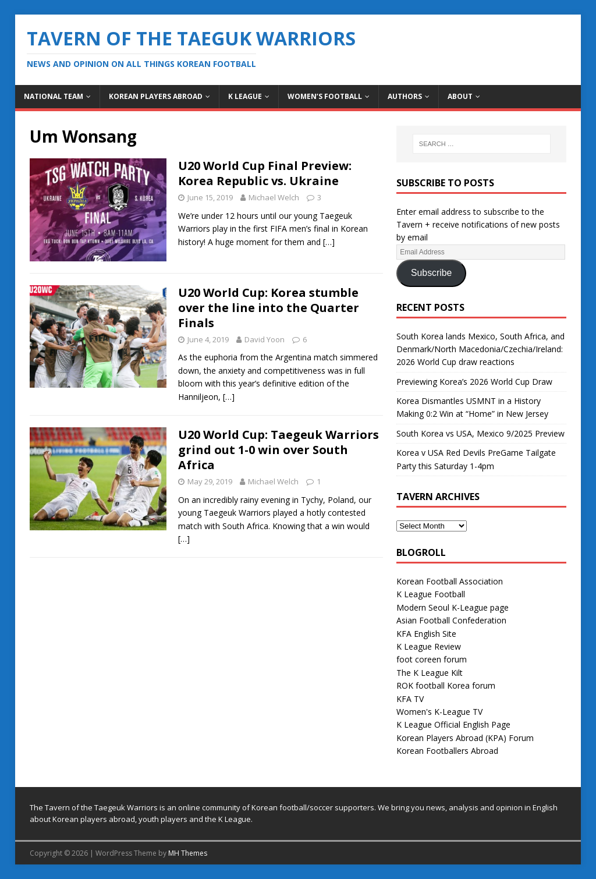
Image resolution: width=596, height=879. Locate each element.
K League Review (428, 646)
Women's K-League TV (439, 711)
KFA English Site (426, 633)
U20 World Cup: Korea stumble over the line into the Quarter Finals (268, 308)
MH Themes (187, 853)
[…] (329, 241)
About (460, 96)
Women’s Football (325, 96)
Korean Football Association (449, 581)
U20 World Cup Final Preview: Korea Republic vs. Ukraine (265, 173)
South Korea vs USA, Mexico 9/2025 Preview (480, 433)
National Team (53, 96)
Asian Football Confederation (451, 620)
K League (245, 96)
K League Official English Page (453, 724)
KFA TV (410, 698)
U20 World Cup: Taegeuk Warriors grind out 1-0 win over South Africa (278, 450)
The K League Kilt (429, 672)
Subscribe (431, 273)
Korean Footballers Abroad (447, 750)
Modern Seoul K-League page (452, 607)
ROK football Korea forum (445, 685)
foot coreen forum (431, 659)
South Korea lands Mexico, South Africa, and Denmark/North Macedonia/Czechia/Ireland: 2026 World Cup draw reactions (480, 349)
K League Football (430, 594)
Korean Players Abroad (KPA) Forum (465, 737)
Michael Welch (274, 197)
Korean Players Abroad (156, 96)
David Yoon (264, 339)
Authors (405, 96)
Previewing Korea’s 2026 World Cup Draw (474, 381)
